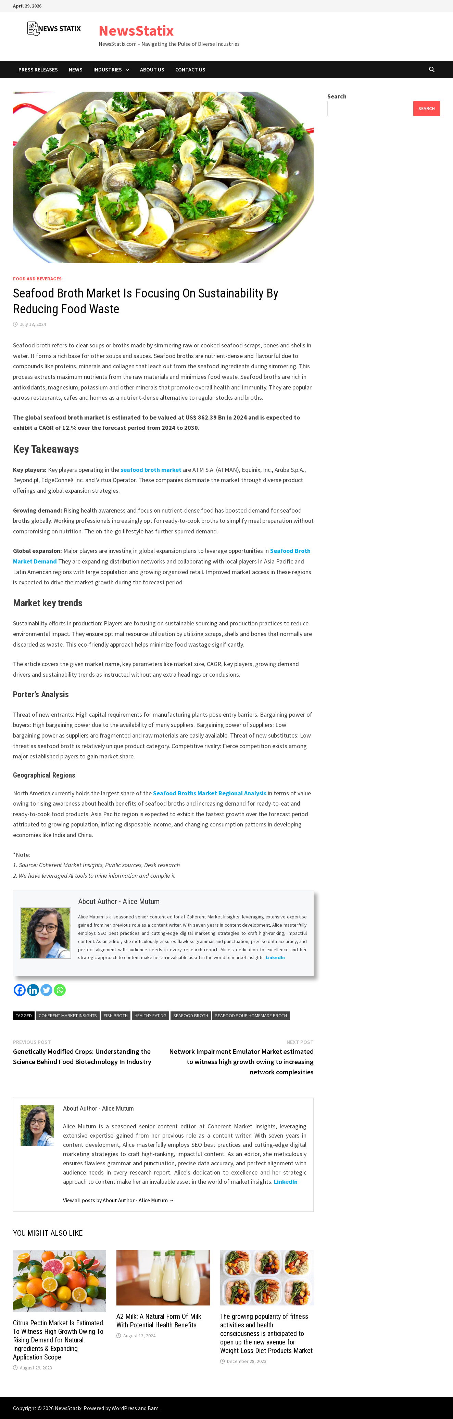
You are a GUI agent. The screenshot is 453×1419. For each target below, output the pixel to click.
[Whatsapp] (60, 990)
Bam (153, 1408)
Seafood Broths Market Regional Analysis (209, 793)
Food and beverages (37, 279)
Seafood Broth (190, 1015)
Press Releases (38, 69)
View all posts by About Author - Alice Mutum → (118, 1200)
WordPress (124, 1408)
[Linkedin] (33, 990)
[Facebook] (20, 990)
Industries (107, 69)
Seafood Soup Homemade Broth (251, 1015)
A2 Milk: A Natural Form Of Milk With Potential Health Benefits (158, 1320)
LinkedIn (275, 958)
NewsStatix (136, 30)
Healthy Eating (150, 1015)
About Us (152, 69)
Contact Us (190, 69)
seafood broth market (151, 470)
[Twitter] (46, 990)
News (76, 69)
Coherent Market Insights (68, 1015)
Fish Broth (116, 1015)
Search (337, 96)
